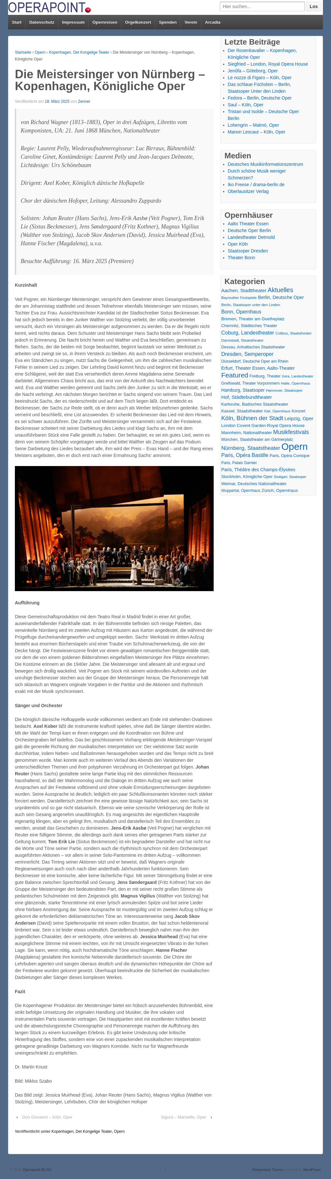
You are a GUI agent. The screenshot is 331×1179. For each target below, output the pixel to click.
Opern (40, 52)
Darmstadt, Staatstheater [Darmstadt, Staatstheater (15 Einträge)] (242, 340)
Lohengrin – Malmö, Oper (253, 125)
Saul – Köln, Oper (246, 104)
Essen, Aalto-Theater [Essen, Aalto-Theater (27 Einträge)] (273, 368)
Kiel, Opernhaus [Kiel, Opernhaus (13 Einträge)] (277, 411)
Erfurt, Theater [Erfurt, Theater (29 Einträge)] (236, 368)
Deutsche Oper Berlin (249, 230)
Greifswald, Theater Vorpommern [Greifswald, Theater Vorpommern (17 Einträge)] (250, 383)
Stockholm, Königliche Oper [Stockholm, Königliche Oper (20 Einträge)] (247, 476)
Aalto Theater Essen (248, 223)
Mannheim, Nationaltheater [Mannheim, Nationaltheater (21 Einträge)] (246, 432)
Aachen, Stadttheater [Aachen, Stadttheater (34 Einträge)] (244, 290)
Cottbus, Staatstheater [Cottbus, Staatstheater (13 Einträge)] (293, 333)
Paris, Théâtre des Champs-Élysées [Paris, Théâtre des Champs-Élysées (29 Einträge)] (258, 469)
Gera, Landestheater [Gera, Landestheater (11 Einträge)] (298, 376)
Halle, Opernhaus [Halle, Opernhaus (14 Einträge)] (295, 383)
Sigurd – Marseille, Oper (183, 1117)
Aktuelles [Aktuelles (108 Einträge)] (280, 290)
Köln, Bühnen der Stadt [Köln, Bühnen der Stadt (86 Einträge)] (252, 418)
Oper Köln (238, 244)
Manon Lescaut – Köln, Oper (256, 131)
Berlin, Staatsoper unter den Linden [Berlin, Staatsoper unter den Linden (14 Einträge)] (250, 305)
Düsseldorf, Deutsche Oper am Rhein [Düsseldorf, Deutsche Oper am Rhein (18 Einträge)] (254, 361)
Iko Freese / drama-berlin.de (256, 184)
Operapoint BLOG (36, 1170)
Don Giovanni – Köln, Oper (47, 1117)
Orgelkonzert (138, 22)
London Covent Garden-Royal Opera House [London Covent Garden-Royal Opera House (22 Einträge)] (263, 425)
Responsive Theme (267, 1170)
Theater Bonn (241, 257)
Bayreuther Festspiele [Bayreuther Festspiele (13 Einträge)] (239, 298)
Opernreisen (104, 22)
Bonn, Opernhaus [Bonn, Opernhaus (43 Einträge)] (241, 311)
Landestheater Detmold (251, 237)
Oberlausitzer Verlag (248, 191)
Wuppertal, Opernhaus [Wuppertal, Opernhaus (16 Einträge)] (241, 490)
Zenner (84, 101)
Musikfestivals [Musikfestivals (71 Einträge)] (291, 432)
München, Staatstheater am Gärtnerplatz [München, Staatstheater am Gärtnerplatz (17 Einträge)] (257, 439)
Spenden (168, 22)
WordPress (312, 1170)
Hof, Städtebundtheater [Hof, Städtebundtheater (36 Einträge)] (246, 397)
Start (17, 22)
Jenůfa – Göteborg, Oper (253, 70)
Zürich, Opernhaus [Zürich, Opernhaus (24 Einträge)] (280, 490)
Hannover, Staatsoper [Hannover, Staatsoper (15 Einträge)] (284, 390)
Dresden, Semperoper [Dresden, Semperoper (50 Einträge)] (247, 354)
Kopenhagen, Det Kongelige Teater (79, 52)
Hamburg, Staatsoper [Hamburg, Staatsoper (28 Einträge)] (243, 390)
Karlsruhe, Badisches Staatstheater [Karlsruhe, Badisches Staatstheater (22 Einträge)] (254, 404)
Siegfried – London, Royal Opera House (268, 64)
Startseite (23, 52)
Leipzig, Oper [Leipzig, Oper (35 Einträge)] (299, 418)
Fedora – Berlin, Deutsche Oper (260, 98)
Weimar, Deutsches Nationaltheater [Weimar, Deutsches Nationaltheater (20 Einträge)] (254, 483)
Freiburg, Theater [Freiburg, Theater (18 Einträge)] (265, 376)
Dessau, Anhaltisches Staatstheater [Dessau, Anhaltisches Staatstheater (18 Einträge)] (253, 347)
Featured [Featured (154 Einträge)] (234, 375)
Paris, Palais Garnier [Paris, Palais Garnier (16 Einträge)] (239, 463)
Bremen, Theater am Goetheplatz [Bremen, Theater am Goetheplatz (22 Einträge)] (253, 318)
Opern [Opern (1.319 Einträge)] (295, 446)
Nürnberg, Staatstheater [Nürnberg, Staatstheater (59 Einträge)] (250, 448)
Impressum (73, 22)
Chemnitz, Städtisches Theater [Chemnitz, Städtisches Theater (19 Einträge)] (249, 326)
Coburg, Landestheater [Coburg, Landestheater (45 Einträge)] (247, 332)
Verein (191, 22)
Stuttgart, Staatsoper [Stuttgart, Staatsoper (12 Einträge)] (290, 477)
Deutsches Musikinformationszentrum (265, 164)
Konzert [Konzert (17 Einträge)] (298, 411)
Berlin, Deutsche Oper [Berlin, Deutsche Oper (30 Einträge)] (281, 297)
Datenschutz (41, 22)
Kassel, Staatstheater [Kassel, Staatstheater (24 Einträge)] (242, 411)
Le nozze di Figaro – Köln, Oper (260, 77)
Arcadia (212, 22)
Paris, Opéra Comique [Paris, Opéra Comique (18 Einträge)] (290, 455)
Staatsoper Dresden (248, 250)
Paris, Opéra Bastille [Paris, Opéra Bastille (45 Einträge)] (245, 455)
